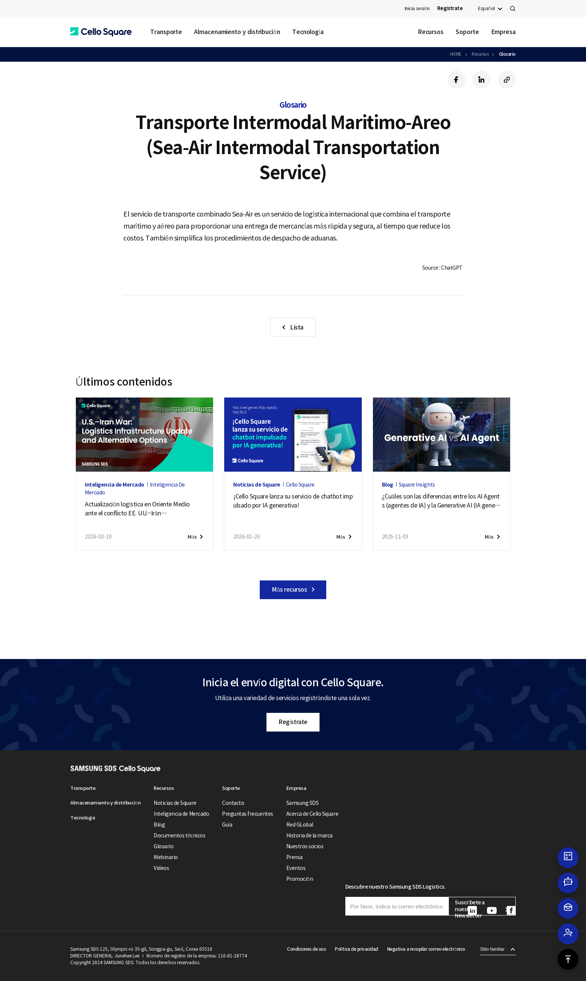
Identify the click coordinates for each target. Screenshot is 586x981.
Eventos (296, 868)
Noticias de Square (175, 803)
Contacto (233, 803)
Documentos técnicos (179, 835)
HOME (456, 54)
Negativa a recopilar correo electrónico (426, 949)
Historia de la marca (309, 835)
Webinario (166, 857)
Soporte (467, 32)
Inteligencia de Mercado (181, 813)
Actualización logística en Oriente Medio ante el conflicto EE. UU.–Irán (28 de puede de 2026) (137, 509)
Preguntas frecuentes (247, 813)
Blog (159, 824)
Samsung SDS (302, 803)
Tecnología (308, 32)
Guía (227, 824)
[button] (101, 32)
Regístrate (292, 722)
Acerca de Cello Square (312, 813)
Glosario (507, 54)
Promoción (299, 879)
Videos (161, 868)
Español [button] (486, 8)
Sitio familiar (492, 949)
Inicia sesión (417, 8)
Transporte (166, 32)
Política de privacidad (356, 949)
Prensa (294, 857)
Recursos (431, 32)
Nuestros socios (305, 846)
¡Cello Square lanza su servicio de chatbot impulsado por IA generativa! (292, 501)
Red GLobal (299, 824)
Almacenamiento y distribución (237, 32)
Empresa (503, 32)
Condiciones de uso (306, 949)
